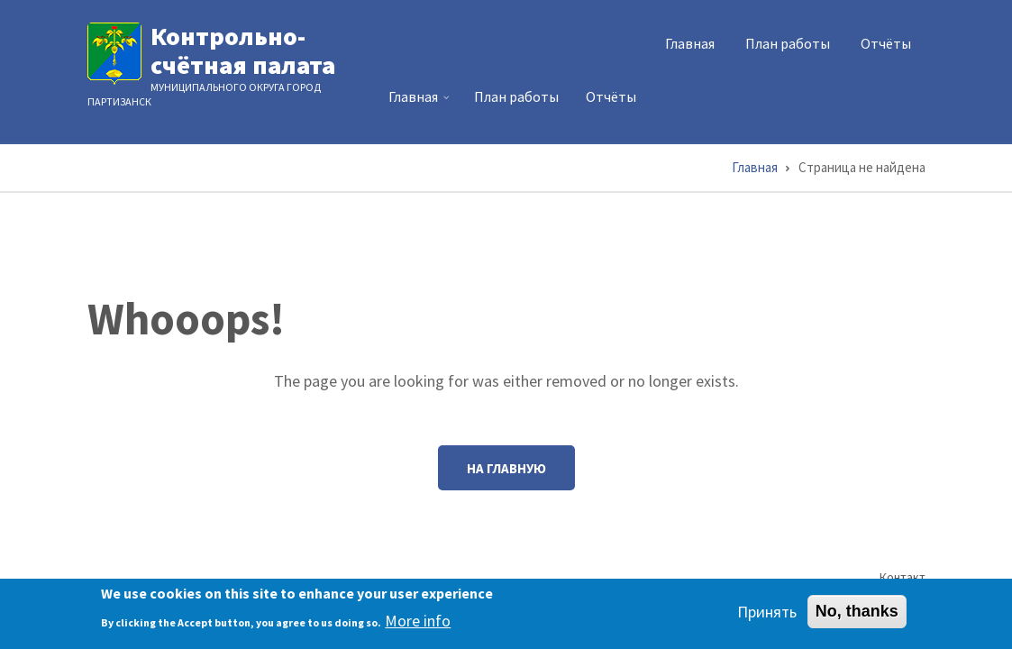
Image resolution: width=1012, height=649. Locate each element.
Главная (690, 43)
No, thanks (857, 616)
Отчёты (886, 43)
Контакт (902, 577)
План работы (787, 43)
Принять (767, 616)
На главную (506, 468)
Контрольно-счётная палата (242, 50)
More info (418, 624)
